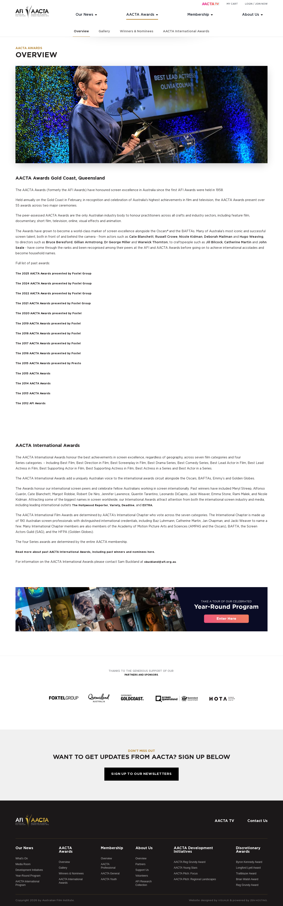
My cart (232, 4)
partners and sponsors (141, 674)
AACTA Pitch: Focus (186, 873)
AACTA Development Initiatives (193, 849)
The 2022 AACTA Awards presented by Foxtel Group (58, 293)
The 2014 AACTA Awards (35, 383)
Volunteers (142, 875)
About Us (250, 14)
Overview (81, 31)
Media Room (23, 864)
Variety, (120, 505)
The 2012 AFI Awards (32, 403)
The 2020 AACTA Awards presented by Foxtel (52, 313)
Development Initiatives (29, 870)
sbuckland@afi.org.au (161, 561)
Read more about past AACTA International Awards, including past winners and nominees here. (92, 552)
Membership (198, 14)
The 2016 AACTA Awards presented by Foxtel (52, 353)
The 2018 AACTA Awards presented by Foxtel (52, 333)
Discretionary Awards (248, 849)
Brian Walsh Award (247, 879)
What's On (21, 858)
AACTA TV (224, 821)
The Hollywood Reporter (92, 505)
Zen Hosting (257, 900)
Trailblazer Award (246, 873)
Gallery (104, 31)
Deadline (134, 505)
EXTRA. (155, 505)
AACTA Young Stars (185, 867)
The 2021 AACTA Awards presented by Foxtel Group (57, 303)
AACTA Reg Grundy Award (189, 862)
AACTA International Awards (186, 31)
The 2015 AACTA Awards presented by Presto (52, 363)
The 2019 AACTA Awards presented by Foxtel (52, 323)
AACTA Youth (109, 879)
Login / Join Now (256, 4)
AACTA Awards (140, 14)
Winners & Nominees (136, 31)
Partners (140, 864)
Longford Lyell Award (248, 867)
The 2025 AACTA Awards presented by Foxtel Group (58, 273)
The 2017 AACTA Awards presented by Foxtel (52, 343)
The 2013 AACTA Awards (35, 393)
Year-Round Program (27, 875)
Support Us (142, 870)
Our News (84, 14)
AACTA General (110, 873)
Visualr (221, 900)
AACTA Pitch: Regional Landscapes (195, 879)
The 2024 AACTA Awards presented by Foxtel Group (58, 283)
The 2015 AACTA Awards (35, 373)
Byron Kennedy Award (249, 862)
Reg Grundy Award (247, 885)
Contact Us (257, 821)
